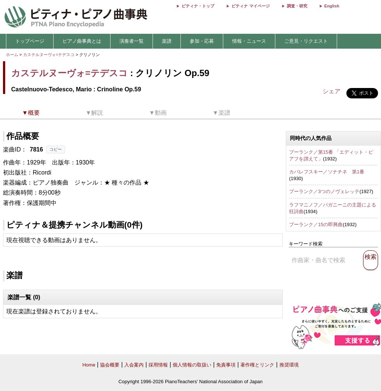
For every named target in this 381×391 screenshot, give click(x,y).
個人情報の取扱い (192, 365)
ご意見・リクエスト (306, 41)
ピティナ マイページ (250, 6)
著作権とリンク (257, 365)
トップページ (29, 41)
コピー (55, 149)
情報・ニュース (249, 41)
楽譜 (167, 41)
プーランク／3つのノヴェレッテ (324, 191)
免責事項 (226, 365)
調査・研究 (297, 6)
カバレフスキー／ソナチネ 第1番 (326, 172)
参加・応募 (202, 41)
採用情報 (158, 365)
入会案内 (134, 365)
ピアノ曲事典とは (82, 41)
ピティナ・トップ (198, 6)
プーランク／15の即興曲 (316, 224)
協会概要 (109, 365)
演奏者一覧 (131, 41)
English (331, 6)
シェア (331, 91)
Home (88, 365)
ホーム (12, 54)
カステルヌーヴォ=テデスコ (49, 54)
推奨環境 (289, 365)
